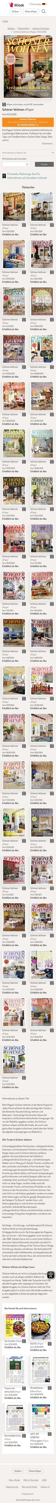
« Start (5, 21)
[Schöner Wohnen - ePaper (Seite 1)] (28, 66)
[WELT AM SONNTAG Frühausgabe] (41, 1417)
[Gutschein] (13, 164)
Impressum (27, 1493)
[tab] (28, 159)
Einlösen (44, 164)
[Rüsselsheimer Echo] (41, 1370)
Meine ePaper (31, 11)
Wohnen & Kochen (40, 28)
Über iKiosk (14, 1480)
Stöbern (15, 11)
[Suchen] (43, 11)
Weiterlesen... (48, 143)
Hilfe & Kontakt (31, 1480)
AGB (44, 1480)
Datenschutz (12, 1486)
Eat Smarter (13, 1340)
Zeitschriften (23, 28)
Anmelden (36, 4)
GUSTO (36, 1343)
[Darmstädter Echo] (15, 1417)
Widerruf (44, 1486)
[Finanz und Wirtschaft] (15, 1370)
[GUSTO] (41, 1326)
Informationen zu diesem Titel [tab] (14, 152)
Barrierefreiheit (29, 1486)
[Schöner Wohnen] (14, 206)
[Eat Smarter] (15, 1325)
